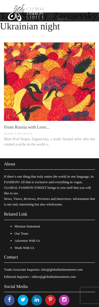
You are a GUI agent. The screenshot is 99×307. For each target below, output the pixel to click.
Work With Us (24, 248)
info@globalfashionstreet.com (61, 269)
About (9, 163)
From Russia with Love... (27, 127)
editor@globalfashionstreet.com (54, 277)
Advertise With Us (27, 241)
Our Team (21, 233)
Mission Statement (27, 226)
